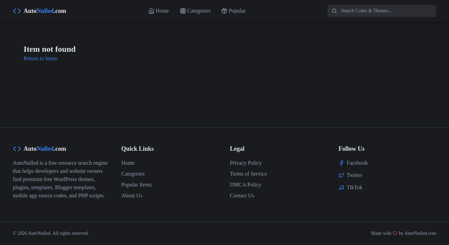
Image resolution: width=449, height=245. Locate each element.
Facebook (357, 163)
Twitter (354, 175)
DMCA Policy (245, 184)
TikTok (354, 187)
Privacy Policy (246, 163)
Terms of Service (248, 174)
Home (128, 163)
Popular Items (136, 184)
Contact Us (242, 195)
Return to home (41, 58)
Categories (133, 174)
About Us (132, 195)
